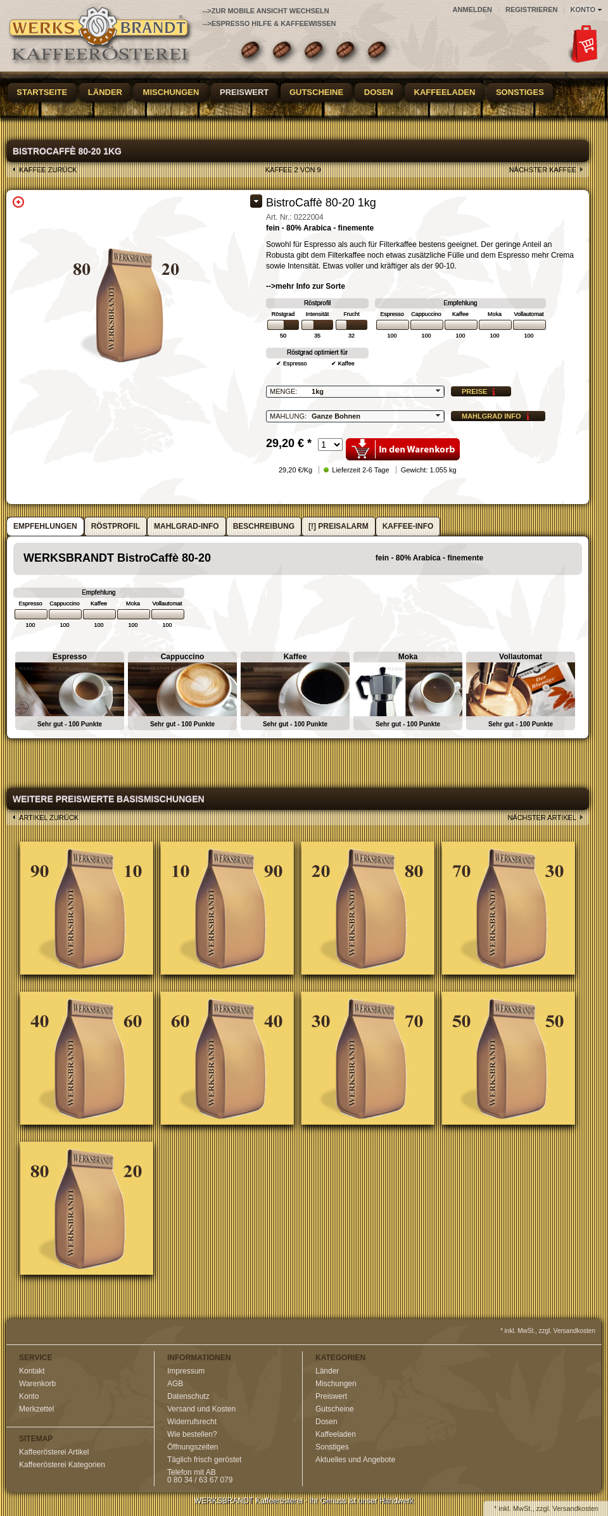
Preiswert (244, 92)
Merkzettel (36, 1409)
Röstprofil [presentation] (115, 526)
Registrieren (531, 9)
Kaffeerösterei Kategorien (62, 1464)
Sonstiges (520, 92)
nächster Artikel (541, 817)
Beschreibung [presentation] (263, 526)
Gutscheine (316, 92)
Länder (105, 92)
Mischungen (171, 92)
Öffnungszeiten (192, 1447)
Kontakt (32, 1371)
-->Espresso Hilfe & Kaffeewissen (269, 23)
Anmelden (472, 9)
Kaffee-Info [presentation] (408, 526)
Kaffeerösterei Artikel (54, 1452)
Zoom (18, 202)
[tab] (45, 526)
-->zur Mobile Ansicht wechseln (266, 11)
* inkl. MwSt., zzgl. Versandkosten (547, 1330)
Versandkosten (575, 1508)
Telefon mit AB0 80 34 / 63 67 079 (199, 1476)
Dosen (378, 92)
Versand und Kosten (201, 1409)
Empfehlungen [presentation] (45, 526)
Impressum (186, 1371)
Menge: (283, 391)
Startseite (41, 92)
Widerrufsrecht (192, 1421)
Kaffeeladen (445, 92)
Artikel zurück (49, 817)
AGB (175, 1383)
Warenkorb (37, 1383)
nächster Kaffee (542, 170)
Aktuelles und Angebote (355, 1459)
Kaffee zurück (48, 170)
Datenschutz (188, 1396)
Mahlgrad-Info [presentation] (186, 526)
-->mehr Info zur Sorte (305, 286)
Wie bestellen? (192, 1434)
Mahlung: (288, 416)
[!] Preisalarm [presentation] (338, 526)
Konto (29, 1396)
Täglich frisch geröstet (204, 1459)
